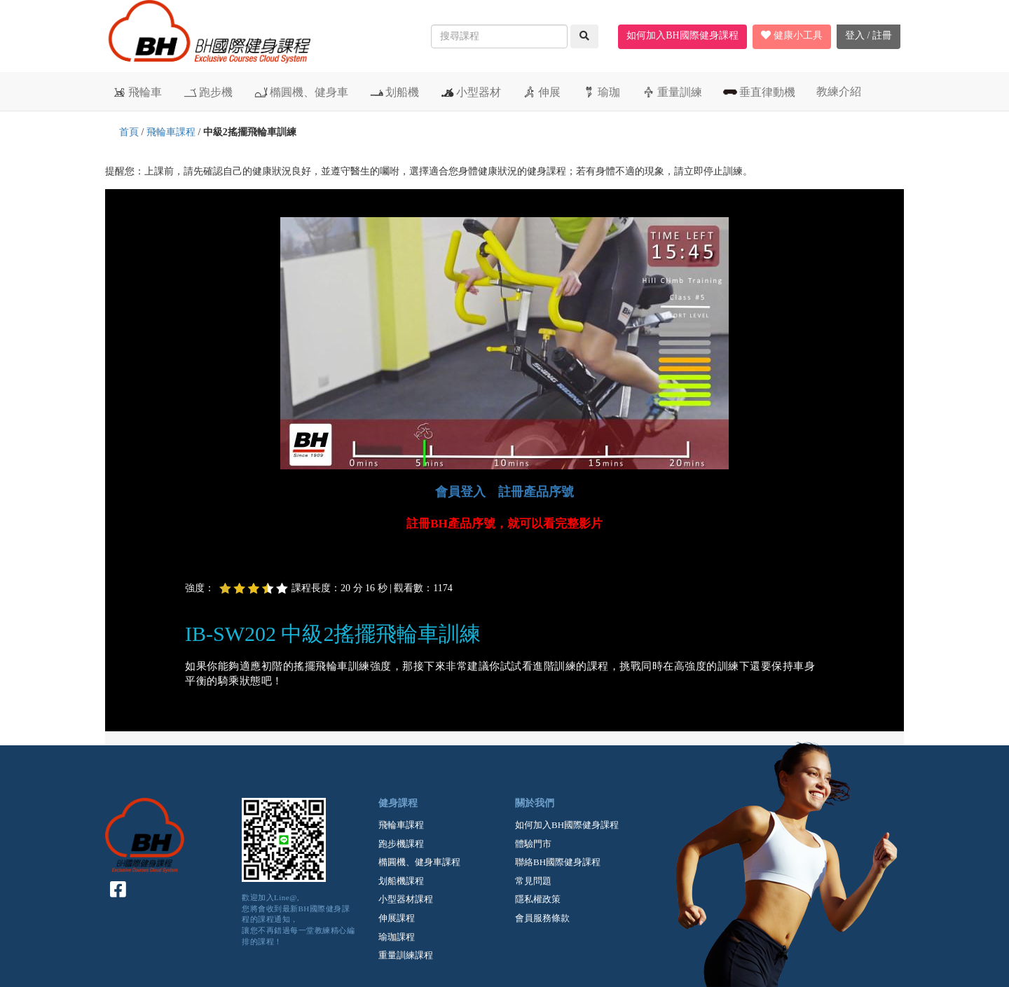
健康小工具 (792, 35)
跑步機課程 (401, 843)
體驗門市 (533, 843)
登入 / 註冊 (868, 35)
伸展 (541, 92)
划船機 (394, 92)
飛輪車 (137, 92)
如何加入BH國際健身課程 (682, 35)
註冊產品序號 (536, 492)
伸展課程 (396, 918)
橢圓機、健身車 (301, 92)
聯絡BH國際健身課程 (557, 862)
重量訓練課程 (405, 955)
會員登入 (460, 492)
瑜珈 (601, 92)
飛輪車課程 (170, 132)
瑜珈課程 (396, 937)
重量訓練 (671, 92)
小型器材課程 (405, 899)
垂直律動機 (759, 92)
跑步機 (208, 92)
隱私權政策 (538, 899)
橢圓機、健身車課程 (419, 862)
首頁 (129, 132)
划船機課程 (401, 881)
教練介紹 (838, 91)
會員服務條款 (542, 918)
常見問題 (533, 881)
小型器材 (470, 92)
